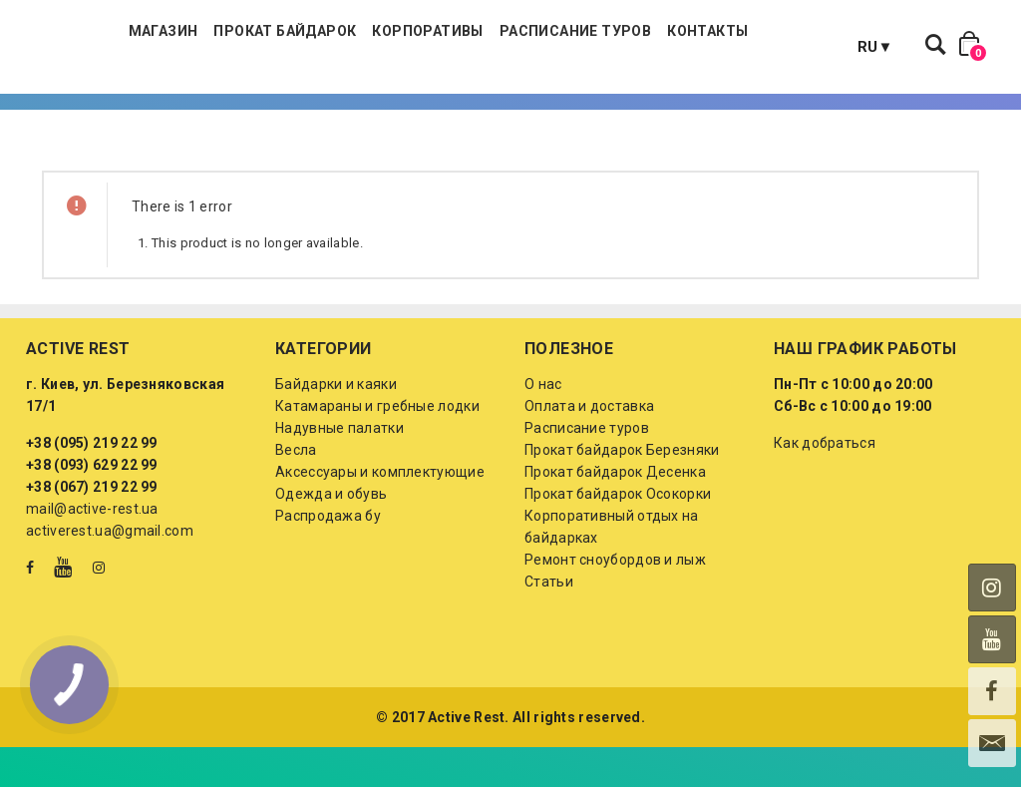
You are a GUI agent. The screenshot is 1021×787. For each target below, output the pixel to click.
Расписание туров (665, 50)
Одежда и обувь (331, 534)
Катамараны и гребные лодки (377, 446)
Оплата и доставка (589, 446)
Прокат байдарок (375, 50)
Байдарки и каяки (336, 424)
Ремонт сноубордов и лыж (615, 599)
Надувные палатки (339, 468)
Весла (296, 490)
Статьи (548, 621)
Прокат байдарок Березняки (622, 490)
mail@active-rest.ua (92, 549)
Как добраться (824, 483)
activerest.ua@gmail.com (109, 571)
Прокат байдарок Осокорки (617, 534)
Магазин (253, 50)
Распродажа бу (328, 556)
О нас (543, 424)
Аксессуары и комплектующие (380, 512)
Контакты (798, 50)
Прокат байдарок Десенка (615, 512)
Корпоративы (518, 50)
